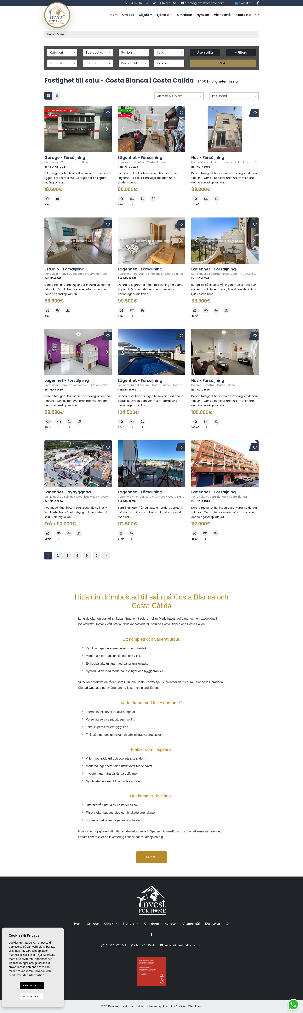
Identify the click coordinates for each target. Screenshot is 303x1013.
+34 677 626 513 (137, 3)
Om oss (128, 15)
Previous (49, 129)
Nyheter (203, 15)
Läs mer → (151, 857)
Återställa (205, 52)
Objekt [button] (145, 15)
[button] (179, 96)
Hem (113, 15)
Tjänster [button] (164, 15)
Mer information (33, 975)
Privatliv (168, 1006)
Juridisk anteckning (148, 1006)
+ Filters (241, 52)
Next (107, 129)
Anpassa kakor (31, 996)
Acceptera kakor (31, 985)
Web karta (195, 1006)
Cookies (180, 1006)
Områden (184, 15)
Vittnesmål (222, 15)
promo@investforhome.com (202, 3)
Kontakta (243, 15)
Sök (223, 63)
